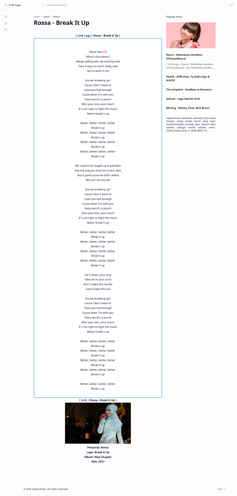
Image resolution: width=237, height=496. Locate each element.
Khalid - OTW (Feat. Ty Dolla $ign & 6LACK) (188, 78)
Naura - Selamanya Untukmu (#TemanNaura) (184, 56)
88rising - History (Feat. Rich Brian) (188, 108)
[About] (5, 23)
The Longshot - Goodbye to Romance (189, 89)
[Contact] (5, 30)
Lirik (84, 400)
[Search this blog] (68, 4)
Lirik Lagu (15, 5)
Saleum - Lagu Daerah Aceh (183, 98)
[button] (231, 4)
